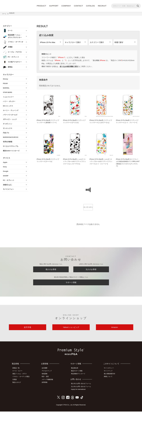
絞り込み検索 (46, 34)
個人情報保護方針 (110, 384)
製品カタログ (18, 392)
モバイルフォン (8, 188)
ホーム (4, 13)
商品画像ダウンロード (79, 384)
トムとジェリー (8, 95)
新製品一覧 (17, 379)
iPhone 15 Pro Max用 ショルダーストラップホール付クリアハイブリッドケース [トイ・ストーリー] (101, 166)
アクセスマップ (48, 381)
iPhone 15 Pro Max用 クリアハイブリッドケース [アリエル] (74, 123)
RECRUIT (102, 6)
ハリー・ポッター (9, 100)
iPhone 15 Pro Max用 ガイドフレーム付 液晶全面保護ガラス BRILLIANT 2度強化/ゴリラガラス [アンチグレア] (127, 167)
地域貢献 (46, 384)
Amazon (114, 337)
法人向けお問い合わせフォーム (82, 396)
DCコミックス (8, 104)
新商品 (10, 66)
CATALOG (90, 6)
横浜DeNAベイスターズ (11, 149)
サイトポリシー (110, 379)
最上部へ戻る (88, 213)
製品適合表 (75, 379)
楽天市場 (27, 337)
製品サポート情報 (78, 381)
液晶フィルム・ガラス (21, 384)
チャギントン (7, 122)
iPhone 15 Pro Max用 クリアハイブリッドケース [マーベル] (48, 165)
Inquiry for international (79, 399)
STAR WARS (7, 91)
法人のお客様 (91, 276)
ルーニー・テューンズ (10, 109)
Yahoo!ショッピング (71, 337)
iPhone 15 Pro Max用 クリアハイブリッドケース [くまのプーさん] (101, 123)
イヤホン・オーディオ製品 (22, 387)
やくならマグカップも (10, 145)
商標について (109, 387)
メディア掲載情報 (49, 389)
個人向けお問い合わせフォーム (82, 394)
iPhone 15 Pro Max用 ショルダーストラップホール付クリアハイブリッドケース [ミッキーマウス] (74, 166)
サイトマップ (109, 381)
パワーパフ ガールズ (10, 113)
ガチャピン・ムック (10, 118)
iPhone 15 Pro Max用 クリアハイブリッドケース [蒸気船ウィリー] (48, 123)
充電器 (16, 389)
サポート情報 (71, 290)
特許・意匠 (46, 387)
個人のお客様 (51, 276)
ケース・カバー (19, 381)
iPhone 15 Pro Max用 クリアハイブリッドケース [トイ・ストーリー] (127, 124)
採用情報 (46, 392)
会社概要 (46, 379)
